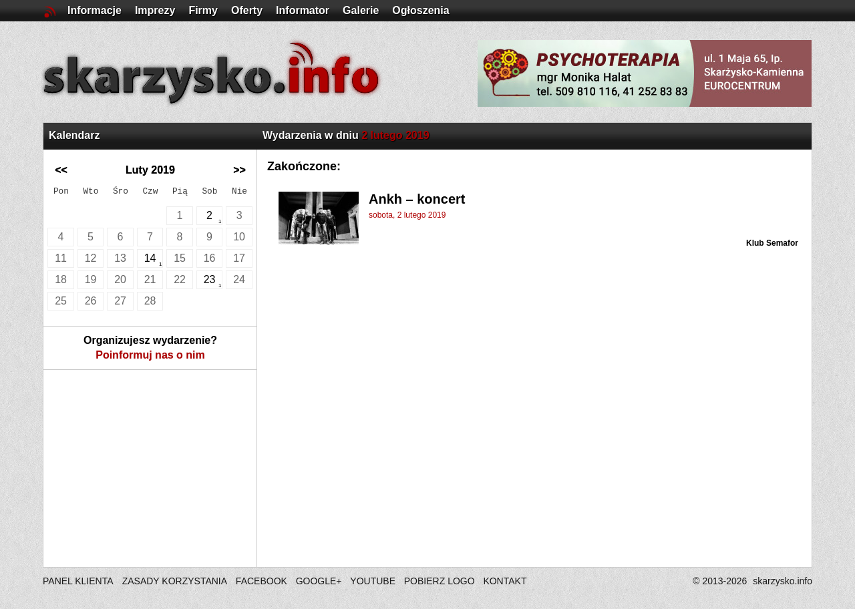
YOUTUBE (372, 581)
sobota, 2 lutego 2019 (407, 215)
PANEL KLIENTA (79, 581)
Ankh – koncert (417, 199)
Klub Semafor (772, 243)
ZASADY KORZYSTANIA (174, 581)
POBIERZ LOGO (439, 581)
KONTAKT (504, 581)
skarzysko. (782, 581)
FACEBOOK (261, 581)
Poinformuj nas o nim (150, 355)
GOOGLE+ (319, 581)
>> (239, 170)
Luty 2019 (150, 170)
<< (61, 170)
